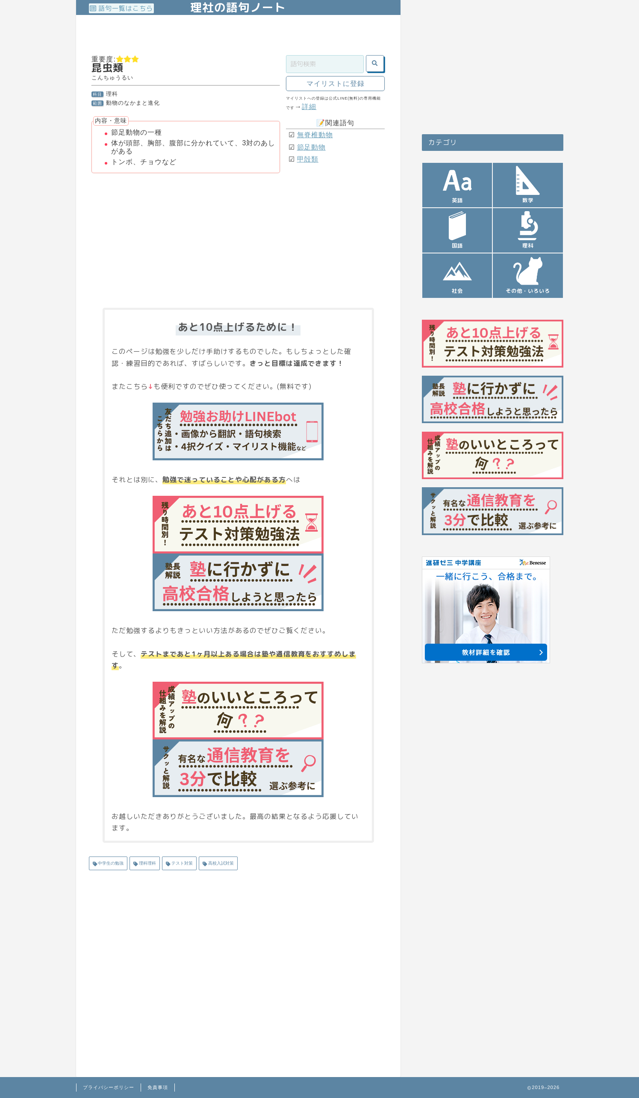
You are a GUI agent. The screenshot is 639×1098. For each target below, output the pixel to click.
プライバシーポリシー (108, 1087)
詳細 (309, 106)
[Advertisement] (244, 34)
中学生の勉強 (110, 863)
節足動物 (311, 147)
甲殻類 (307, 159)
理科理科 (147, 863)
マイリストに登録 (335, 83)
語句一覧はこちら (121, 8)
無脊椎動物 (315, 134)
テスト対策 (181, 863)
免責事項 (157, 1087)
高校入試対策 (220, 863)
